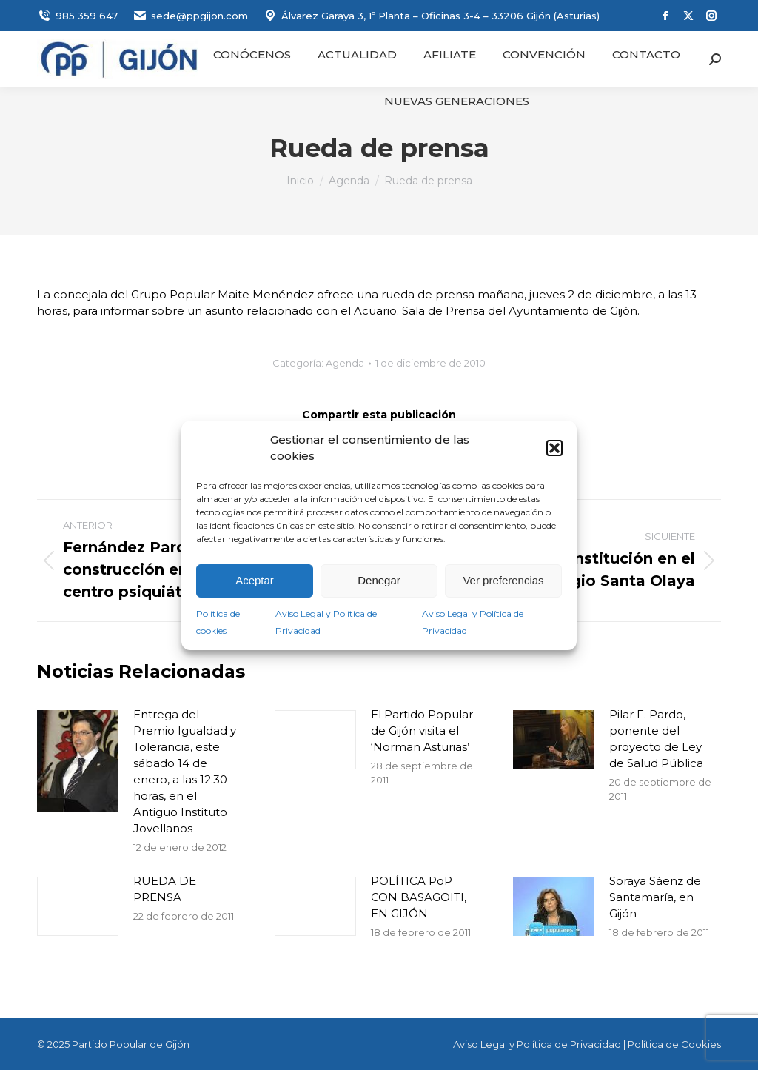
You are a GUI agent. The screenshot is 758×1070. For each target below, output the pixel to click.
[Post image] (77, 761)
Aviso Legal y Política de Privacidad (537, 1044)
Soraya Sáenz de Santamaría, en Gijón (655, 897)
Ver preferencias (503, 580)
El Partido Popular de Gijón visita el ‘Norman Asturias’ (422, 730)
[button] (554, 448)
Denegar (379, 580)
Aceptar (254, 580)
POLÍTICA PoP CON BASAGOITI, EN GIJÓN (418, 897)
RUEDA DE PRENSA (164, 889)
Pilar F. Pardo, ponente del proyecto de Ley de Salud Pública (656, 738)
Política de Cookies (674, 1044)
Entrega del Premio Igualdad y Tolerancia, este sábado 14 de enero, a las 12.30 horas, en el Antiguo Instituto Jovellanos (184, 771)
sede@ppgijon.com (190, 16)
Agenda (345, 363)
